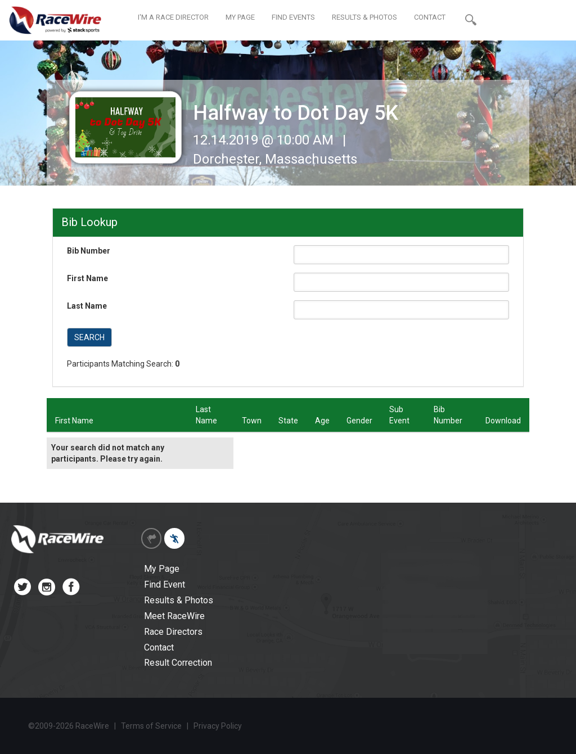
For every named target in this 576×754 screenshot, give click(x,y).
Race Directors (173, 631)
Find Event (164, 584)
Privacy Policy (218, 725)
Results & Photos (178, 600)
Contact (159, 647)
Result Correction (178, 662)
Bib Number (88, 250)
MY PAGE (240, 17)
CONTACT (430, 17)
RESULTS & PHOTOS (364, 17)
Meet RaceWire (174, 616)
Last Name (87, 305)
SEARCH (89, 337)
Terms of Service (151, 725)
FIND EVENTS (293, 17)
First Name (87, 278)
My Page (161, 568)
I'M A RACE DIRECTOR (173, 17)
